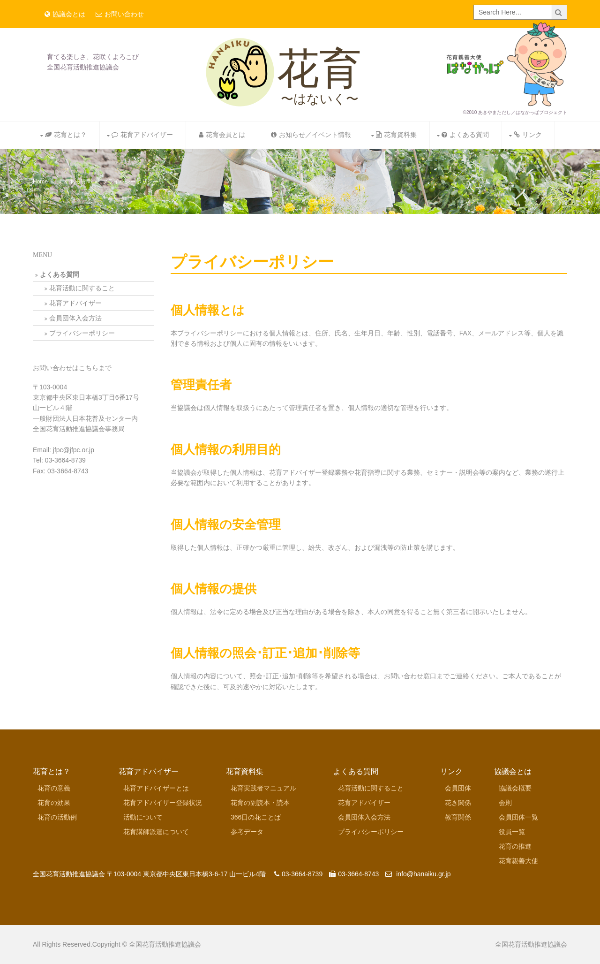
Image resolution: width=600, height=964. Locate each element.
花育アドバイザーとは (156, 788)
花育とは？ (66, 134)
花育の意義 (54, 788)
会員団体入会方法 (75, 318)
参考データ (247, 831)
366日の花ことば (256, 817)
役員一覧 (512, 831)
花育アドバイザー (142, 134)
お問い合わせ (120, 14)
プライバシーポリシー (130, 181)
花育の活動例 (57, 817)
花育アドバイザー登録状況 (162, 802)
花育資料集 (396, 134)
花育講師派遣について (156, 831)
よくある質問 (465, 134)
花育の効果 (54, 802)
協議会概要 (515, 788)
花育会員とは (222, 134)
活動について (143, 817)
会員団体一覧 (518, 817)
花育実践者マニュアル (263, 788)
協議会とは (65, 14)
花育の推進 (515, 846)
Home (40, 181)
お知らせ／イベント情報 (311, 134)
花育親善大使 (518, 861)
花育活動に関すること (82, 288)
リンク (528, 134)
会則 (505, 802)
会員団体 (458, 788)
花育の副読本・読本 (260, 802)
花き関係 (458, 802)
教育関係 (458, 817)
